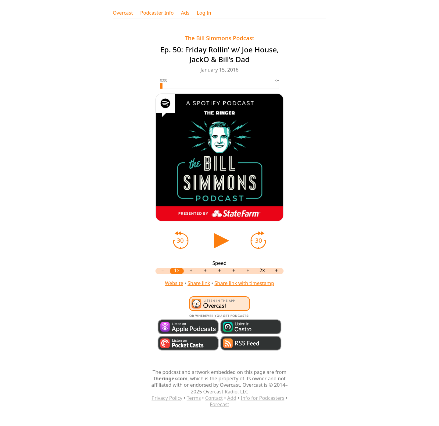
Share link (198, 283)
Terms (194, 398)
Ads (185, 13)
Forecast (219, 404)
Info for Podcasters (262, 398)
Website (174, 283)
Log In (204, 13)
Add (231, 398)
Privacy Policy (167, 398)
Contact (214, 398)
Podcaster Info (157, 13)
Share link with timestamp (244, 283)
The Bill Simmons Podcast (220, 38)
